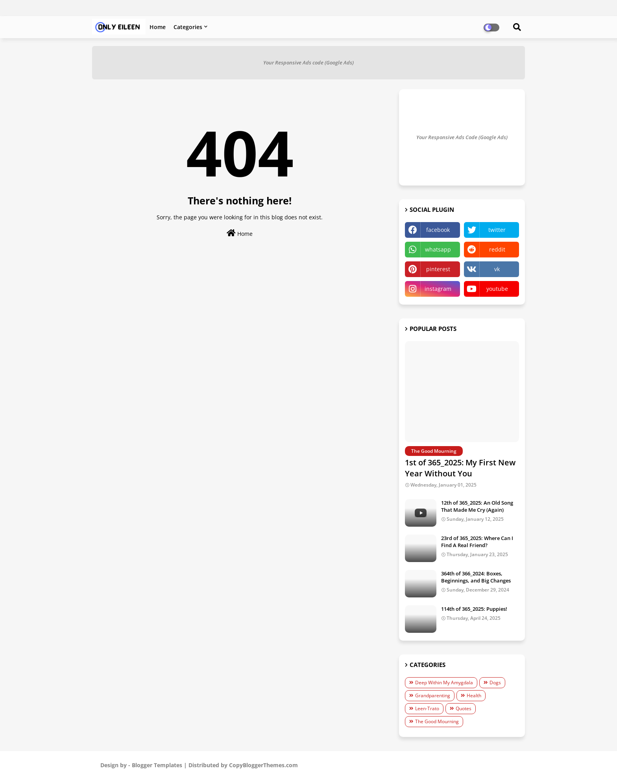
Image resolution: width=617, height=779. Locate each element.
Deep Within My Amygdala (444, 682)
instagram (438, 288)
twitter (497, 229)
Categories (188, 27)
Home (158, 27)
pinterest (438, 269)
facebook (438, 229)
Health (474, 695)
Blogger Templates (157, 765)
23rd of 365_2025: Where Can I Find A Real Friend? (477, 542)
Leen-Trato (427, 708)
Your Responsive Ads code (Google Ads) (308, 62)
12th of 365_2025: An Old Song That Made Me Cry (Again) (477, 506)
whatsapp (438, 249)
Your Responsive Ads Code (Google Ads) (462, 137)
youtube (497, 288)
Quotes (463, 708)
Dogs (495, 682)
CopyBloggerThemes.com (263, 765)
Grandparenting (432, 695)
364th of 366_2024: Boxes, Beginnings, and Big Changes (476, 577)
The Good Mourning (437, 721)
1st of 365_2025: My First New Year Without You (460, 468)
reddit (497, 249)
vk (497, 269)
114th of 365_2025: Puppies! (474, 608)
